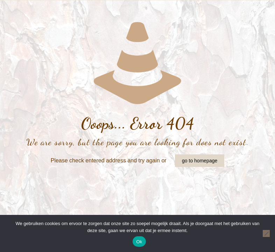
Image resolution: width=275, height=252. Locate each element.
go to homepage (199, 160)
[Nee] (266, 233)
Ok (139, 241)
